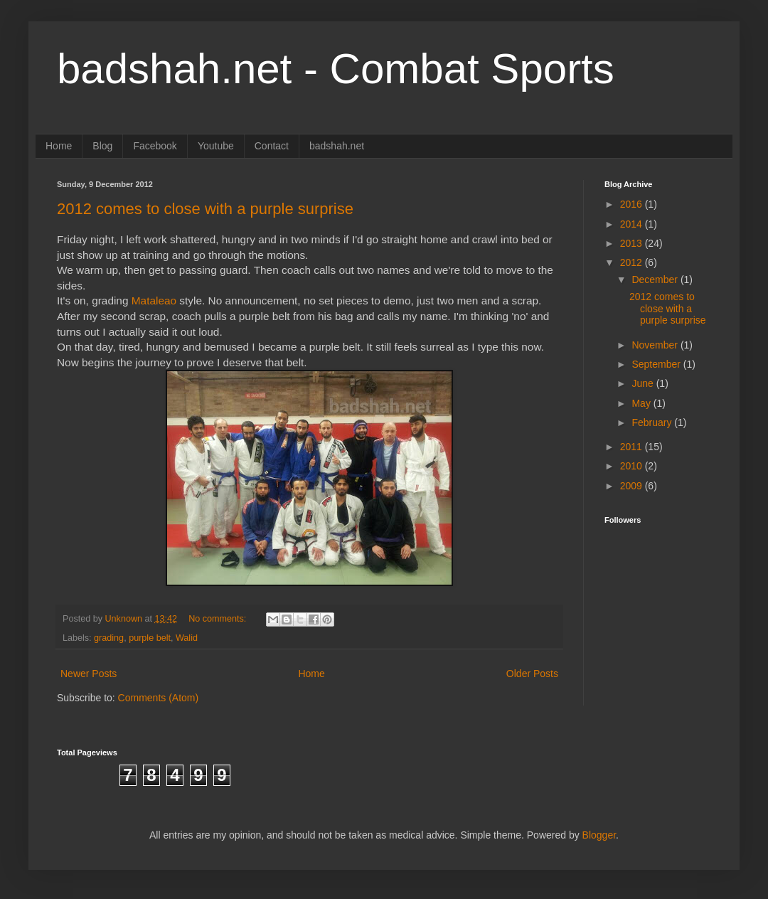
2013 (632, 243)
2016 (632, 204)
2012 (632, 262)
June (643, 383)
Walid (187, 638)
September (657, 364)
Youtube (216, 145)
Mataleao (156, 300)
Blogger (599, 835)
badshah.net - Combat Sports (335, 68)
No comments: (218, 619)
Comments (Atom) (158, 697)
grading (109, 638)
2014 (632, 224)
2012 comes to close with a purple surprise (205, 209)
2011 (632, 446)
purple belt (150, 638)
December (655, 279)
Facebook (154, 145)
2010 (632, 466)
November (655, 345)
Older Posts (532, 673)
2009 (632, 485)
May (642, 403)
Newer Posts (88, 673)
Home (59, 145)
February (652, 422)
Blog (102, 145)
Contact (272, 145)
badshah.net (336, 145)
